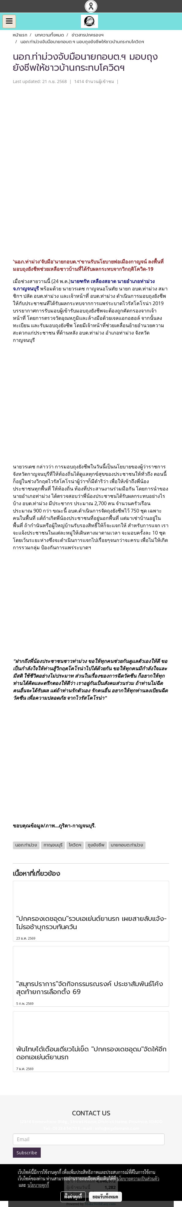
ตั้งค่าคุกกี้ (73, 1196)
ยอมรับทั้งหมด (105, 1196)
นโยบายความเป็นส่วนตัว (138, 1178)
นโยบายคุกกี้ (38, 1185)
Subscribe (27, 1153)
